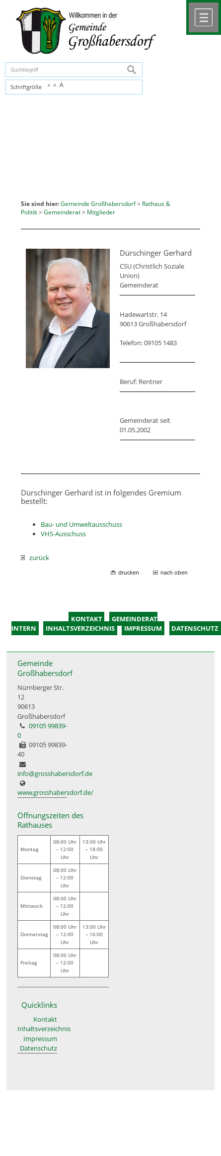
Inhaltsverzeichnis (37, 1028)
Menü (204, 17)
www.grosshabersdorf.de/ (55, 792)
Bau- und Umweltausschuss (81, 524)
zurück (35, 557)
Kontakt (45, 1019)
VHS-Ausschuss (63, 533)
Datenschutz (38, 1048)
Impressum (40, 1038)
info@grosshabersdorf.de (54, 773)
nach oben (174, 572)
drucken (128, 572)
